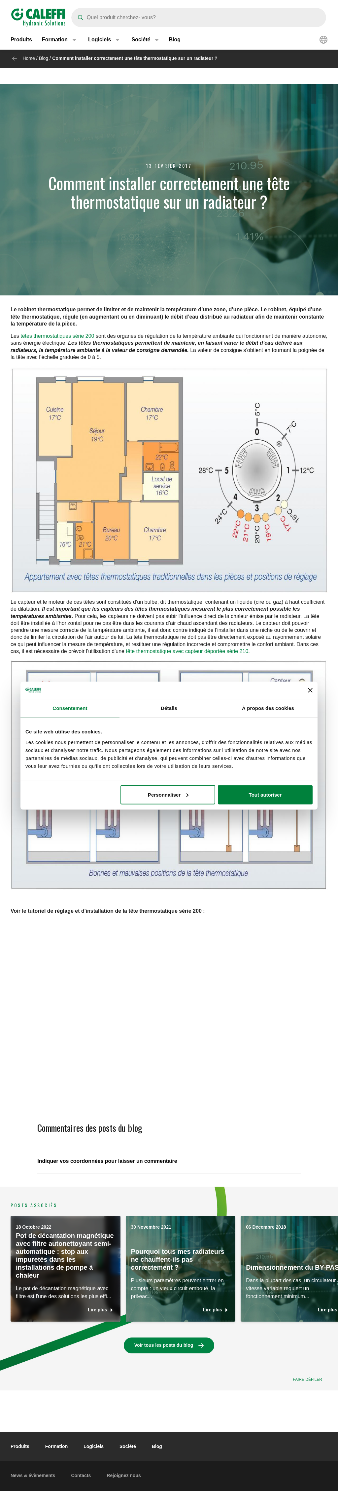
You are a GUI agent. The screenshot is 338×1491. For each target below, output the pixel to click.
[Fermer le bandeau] (310, 690)
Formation (56, 1446)
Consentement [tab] (69, 708)
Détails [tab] (169, 708)
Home (28, 58)
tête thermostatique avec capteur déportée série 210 (187, 651)
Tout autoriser (265, 794)
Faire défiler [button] (307, 1379)
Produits (21, 39)
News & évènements (33, 1475)
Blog (175, 39)
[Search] (198, 17)
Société (127, 1446)
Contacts (81, 1475)
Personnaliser (168, 794)
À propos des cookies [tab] (268, 708)
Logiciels (94, 1446)
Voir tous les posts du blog (163, 1345)
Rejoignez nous (124, 1475)
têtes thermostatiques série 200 (57, 336)
